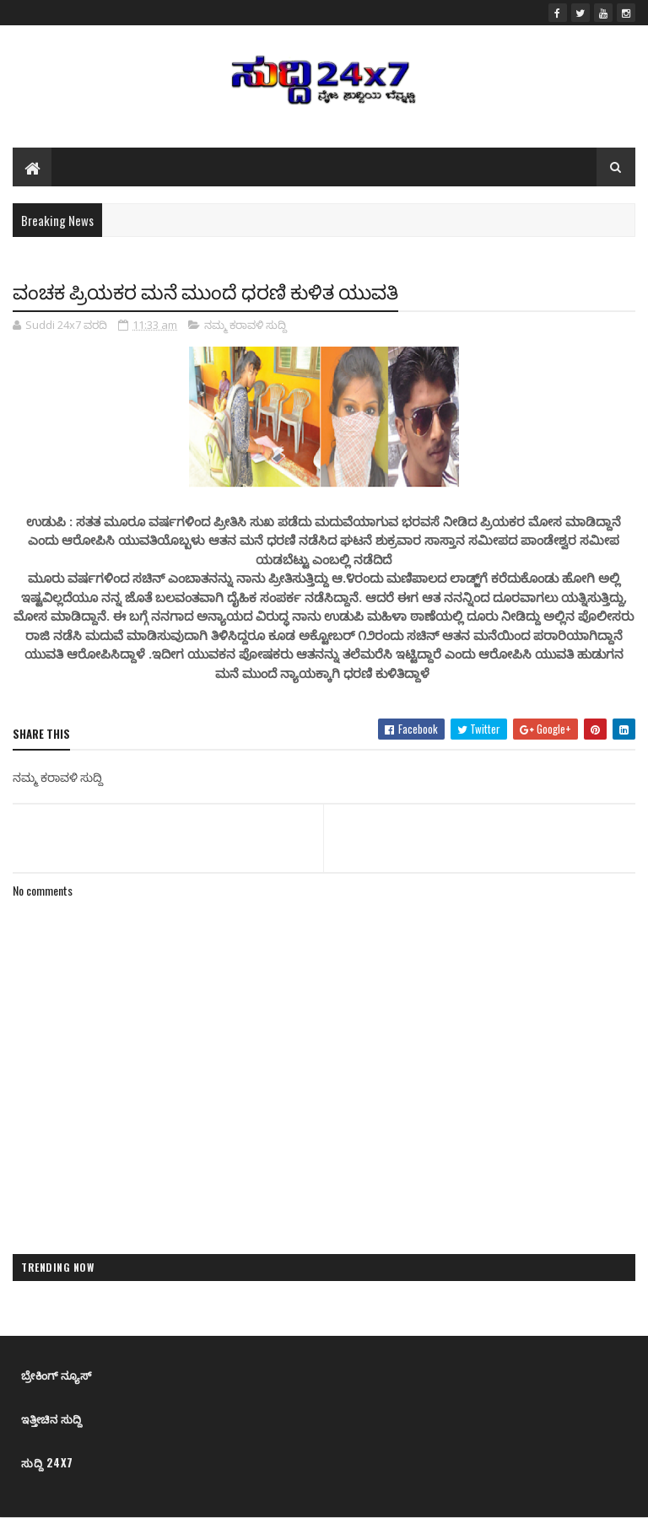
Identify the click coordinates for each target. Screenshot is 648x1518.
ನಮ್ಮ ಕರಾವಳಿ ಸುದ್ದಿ (245, 324)
